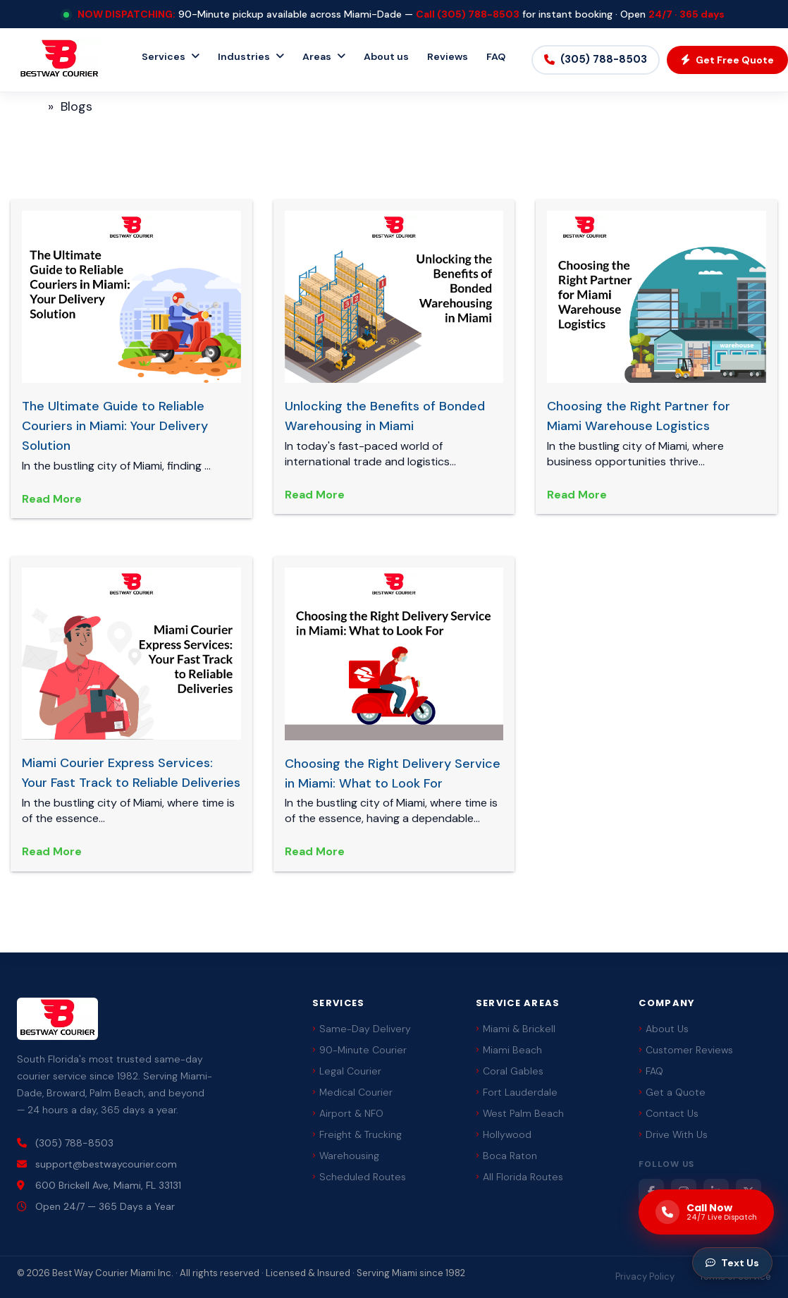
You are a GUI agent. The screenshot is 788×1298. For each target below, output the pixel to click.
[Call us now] (706, 1212)
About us (386, 56)
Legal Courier (346, 1071)
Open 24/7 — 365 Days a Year (96, 1206)
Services (163, 56)
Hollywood (503, 1134)
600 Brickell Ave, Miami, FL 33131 (99, 1185)
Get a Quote (672, 1092)
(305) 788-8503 (478, 14)
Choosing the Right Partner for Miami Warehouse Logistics (638, 416)
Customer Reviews (686, 1049)
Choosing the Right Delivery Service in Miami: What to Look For (392, 773)
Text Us (732, 1262)
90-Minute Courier (359, 1049)
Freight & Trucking (357, 1134)
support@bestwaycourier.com (97, 1164)
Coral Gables (509, 1071)
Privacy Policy (645, 1276)
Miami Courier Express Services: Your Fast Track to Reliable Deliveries (131, 772)
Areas (316, 56)
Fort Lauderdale (517, 1092)
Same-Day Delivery (361, 1028)
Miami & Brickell (515, 1028)
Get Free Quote (727, 60)
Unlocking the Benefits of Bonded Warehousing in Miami (385, 416)
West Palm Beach (520, 1113)
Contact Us (668, 1113)
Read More (52, 498)
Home (23, 106)
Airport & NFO (347, 1113)
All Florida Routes (519, 1176)
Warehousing (345, 1155)
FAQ (495, 56)
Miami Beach (509, 1049)
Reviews (447, 56)
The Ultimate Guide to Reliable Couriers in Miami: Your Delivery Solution (115, 426)
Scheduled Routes (359, 1176)
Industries (244, 56)
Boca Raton (506, 1155)
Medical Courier (352, 1092)
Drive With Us (673, 1134)
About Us (664, 1028)
